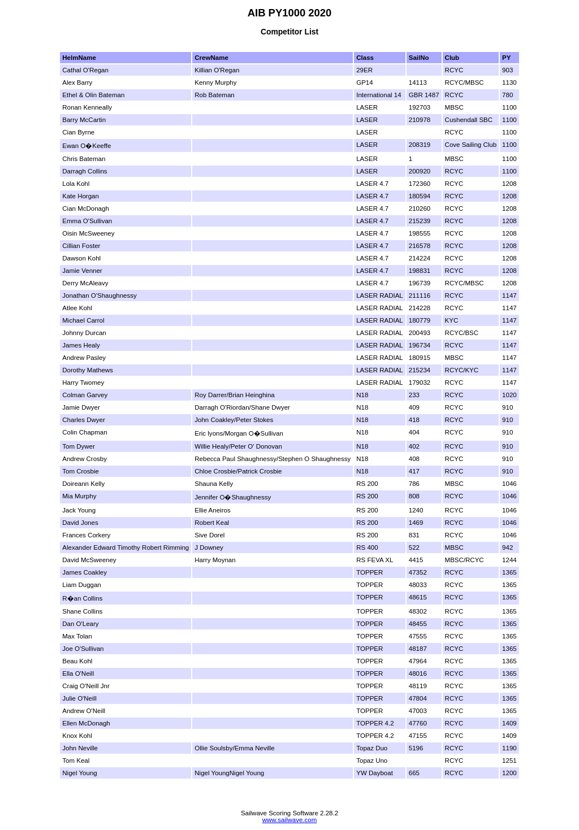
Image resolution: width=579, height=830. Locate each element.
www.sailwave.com (289, 819)
